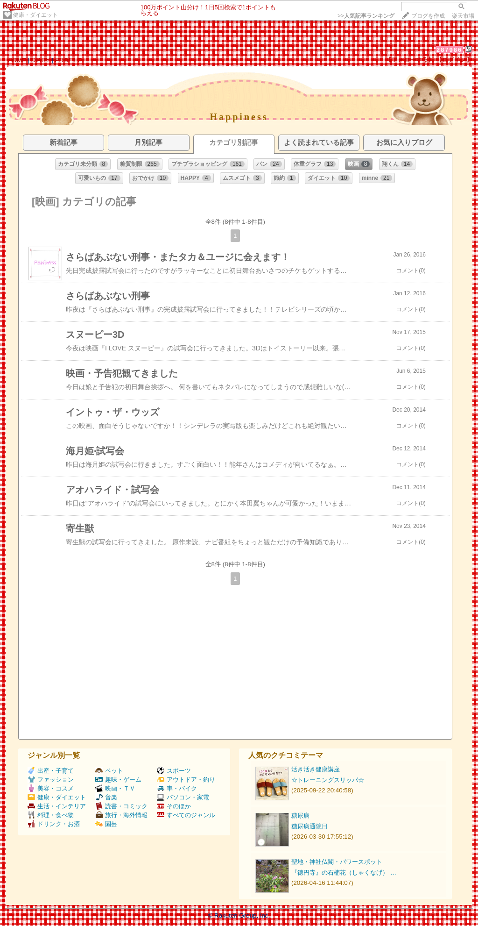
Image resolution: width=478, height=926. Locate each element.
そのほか (174, 806)
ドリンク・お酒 (54, 823)
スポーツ (174, 770)
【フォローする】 (410, 59)
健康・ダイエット (35, 15)
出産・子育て (51, 770)
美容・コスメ (51, 788)
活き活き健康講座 (315, 769)
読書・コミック (121, 806)
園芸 (106, 823)
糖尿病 (300, 815)
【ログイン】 (454, 59)
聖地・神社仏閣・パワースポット (336, 861)
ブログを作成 (428, 16)
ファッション (51, 779)
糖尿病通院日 (309, 826)
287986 (449, 49)
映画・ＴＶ (115, 788)
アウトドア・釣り (186, 779)
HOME (16, 60)
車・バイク (177, 788)
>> (365, 16)
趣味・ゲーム (118, 779)
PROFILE (68, 60)
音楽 (106, 797)
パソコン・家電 (183, 797)
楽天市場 (463, 16)
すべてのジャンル (186, 815)
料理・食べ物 (51, 815)
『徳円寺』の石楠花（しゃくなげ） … (343, 872)
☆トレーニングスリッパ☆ (327, 780)
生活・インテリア (57, 806)
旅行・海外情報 (121, 815)
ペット (109, 770)
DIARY (40, 60)
